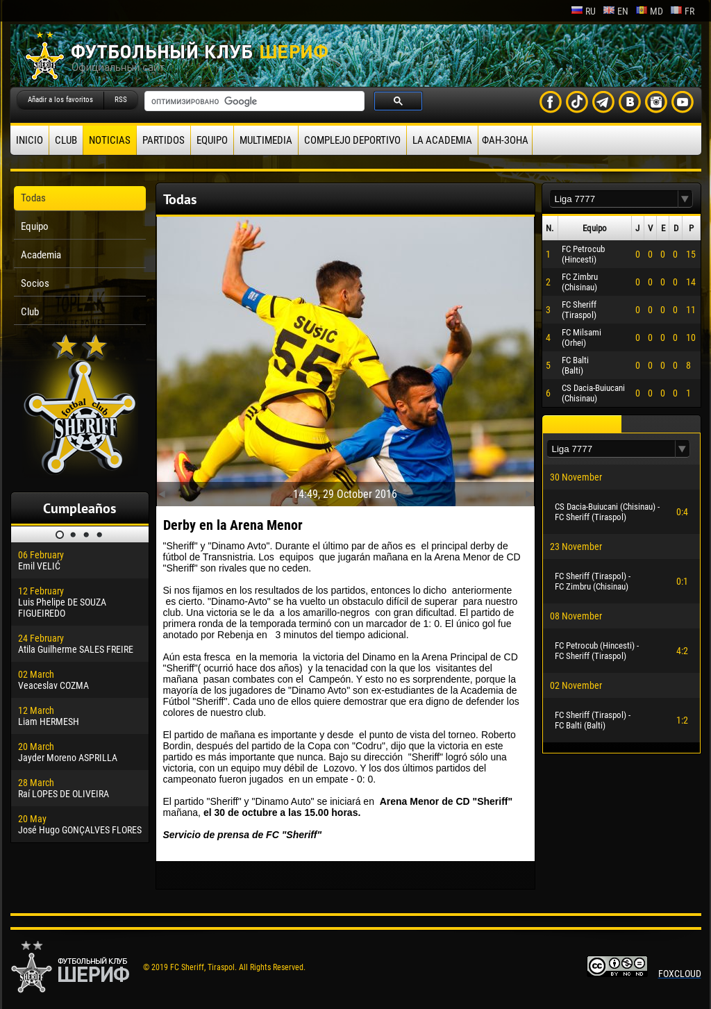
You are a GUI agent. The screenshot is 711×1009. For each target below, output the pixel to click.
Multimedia (266, 140)
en (615, 11)
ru (583, 11)
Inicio (29, 140)
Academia (41, 255)
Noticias (110, 140)
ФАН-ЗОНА (505, 140)
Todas (33, 198)
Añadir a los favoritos (60, 99)
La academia (442, 140)
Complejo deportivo (352, 140)
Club (66, 140)
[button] (685, 199)
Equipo (212, 140)
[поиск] (253, 101)
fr (682, 11)
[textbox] (613, 199)
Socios (35, 283)
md (649, 11)
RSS (121, 99)
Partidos (163, 140)
